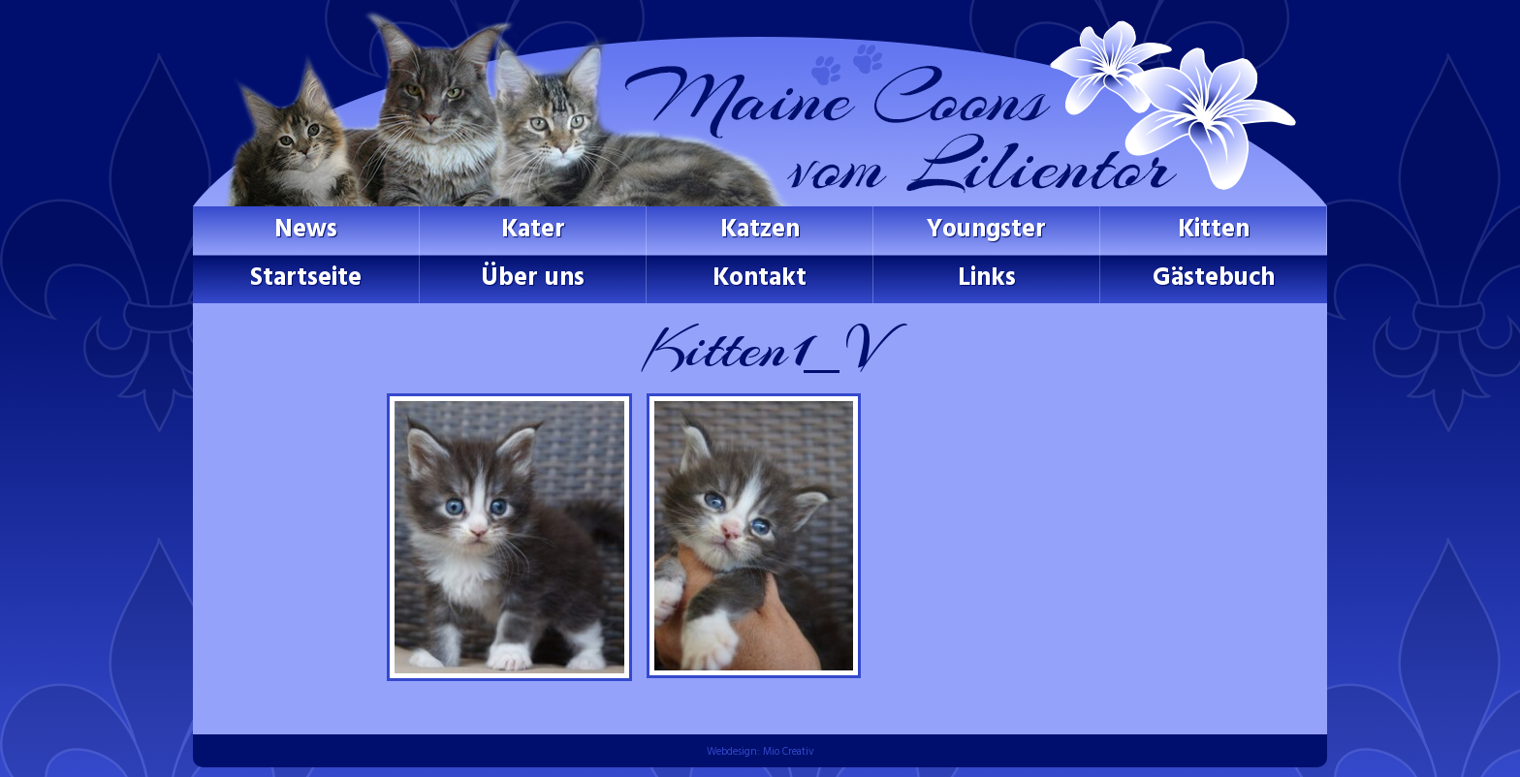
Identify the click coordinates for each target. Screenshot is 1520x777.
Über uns (533, 278)
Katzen (760, 230)
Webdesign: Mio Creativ (760, 752)
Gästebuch (1214, 278)
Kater (533, 230)
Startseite (306, 278)
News (305, 230)
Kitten (1214, 230)
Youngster (986, 230)
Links (987, 278)
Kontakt (759, 278)
